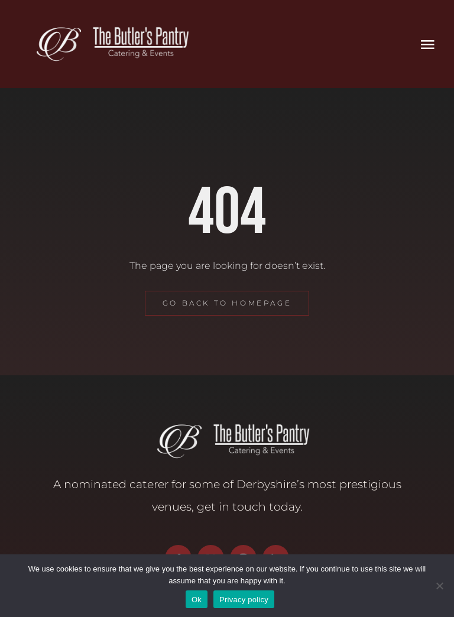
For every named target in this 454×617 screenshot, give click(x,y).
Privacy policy (243, 599)
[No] (439, 586)
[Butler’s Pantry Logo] (106, 28)
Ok (197, 599)
